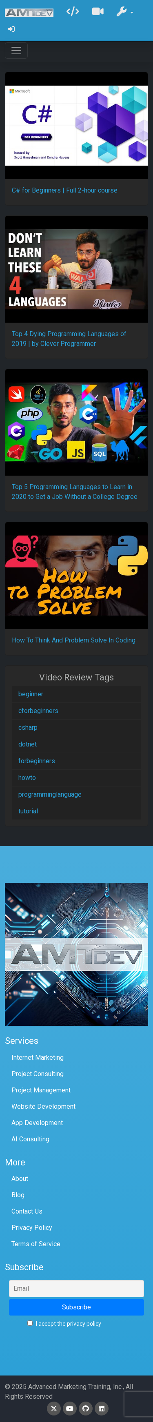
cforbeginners (38, 711)
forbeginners (36, 761)
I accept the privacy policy (64, 1323)
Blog (17, 1195)
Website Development (43, 1106)
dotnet (27, 744)
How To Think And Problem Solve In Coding (73, 640)
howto (27, 778)
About (19, 1179)
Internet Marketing (37, 1057)
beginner (30, 694)
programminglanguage (50, 794)
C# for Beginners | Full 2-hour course (65, 190)
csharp (28, 727)
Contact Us (26, 1211)
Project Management (41, 1090)
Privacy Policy (31, 1228)
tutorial (28, 811)
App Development (37, 1123)
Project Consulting (37, 1074)
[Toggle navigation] (16, 50)
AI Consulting (30, 1139)
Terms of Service (35, 1244)
